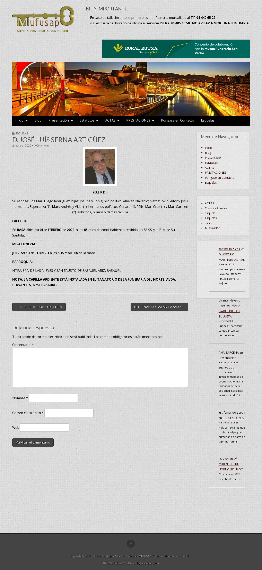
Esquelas (208, 120)
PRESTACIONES (138, 120)
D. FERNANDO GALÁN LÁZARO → (159, 307)
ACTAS (110, 120)
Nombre (20, 398)
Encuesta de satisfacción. (226, 168)
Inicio (19, 120)
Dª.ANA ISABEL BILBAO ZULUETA (229, 351)
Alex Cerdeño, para (127, 556)
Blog (38, 120)
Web (15, 427)
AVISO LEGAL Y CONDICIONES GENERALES (219, 183)
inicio (208, 263)
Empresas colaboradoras (226, 153)
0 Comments (42, 145)
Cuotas (214, 207)
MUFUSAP (145, 556)
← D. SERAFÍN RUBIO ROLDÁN (39, 307)
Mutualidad (212, 268)
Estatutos (87, 120)
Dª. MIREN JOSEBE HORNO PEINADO (231, 503)
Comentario (22, 344)
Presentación (59, 120)
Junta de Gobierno (221, 212)
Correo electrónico (28, 413)
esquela (210, 253)
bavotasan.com (149, 563)
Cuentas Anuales (220, 197)
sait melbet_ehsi (230, 289)
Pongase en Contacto (177, 120)
